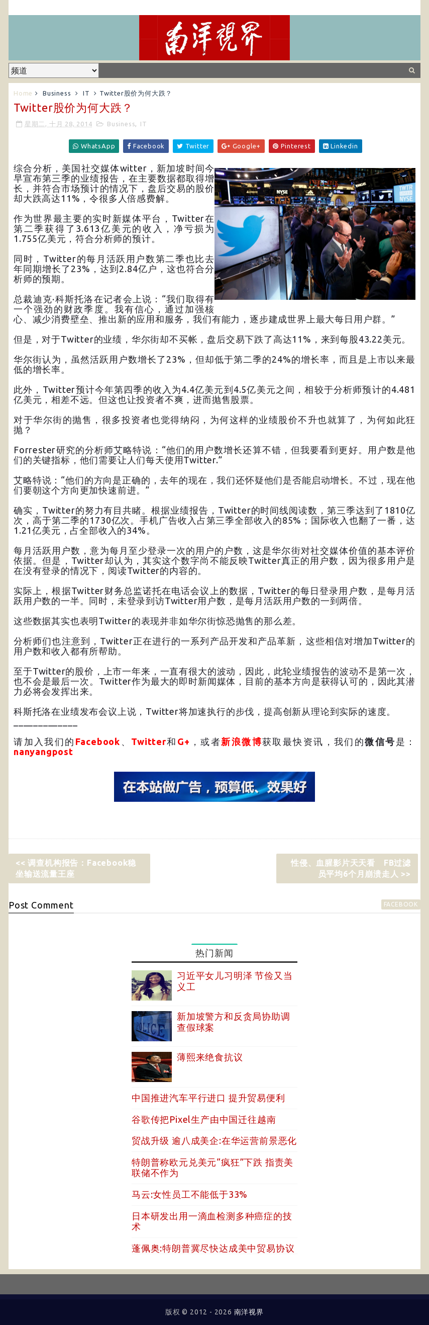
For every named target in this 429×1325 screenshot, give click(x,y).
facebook (401, 904)
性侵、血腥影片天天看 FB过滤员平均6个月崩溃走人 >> (351, 868)
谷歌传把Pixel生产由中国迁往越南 (204, 1119)
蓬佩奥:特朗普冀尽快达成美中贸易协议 (213, 1248)
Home (23, 93)
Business (57, 93)
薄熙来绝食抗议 (210, 1057)
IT (86, 93)
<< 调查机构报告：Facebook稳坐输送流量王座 (76, 868)
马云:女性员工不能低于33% (190, 1194)
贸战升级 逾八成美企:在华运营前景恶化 (214, 1140)
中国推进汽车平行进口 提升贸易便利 (208, 1098)
